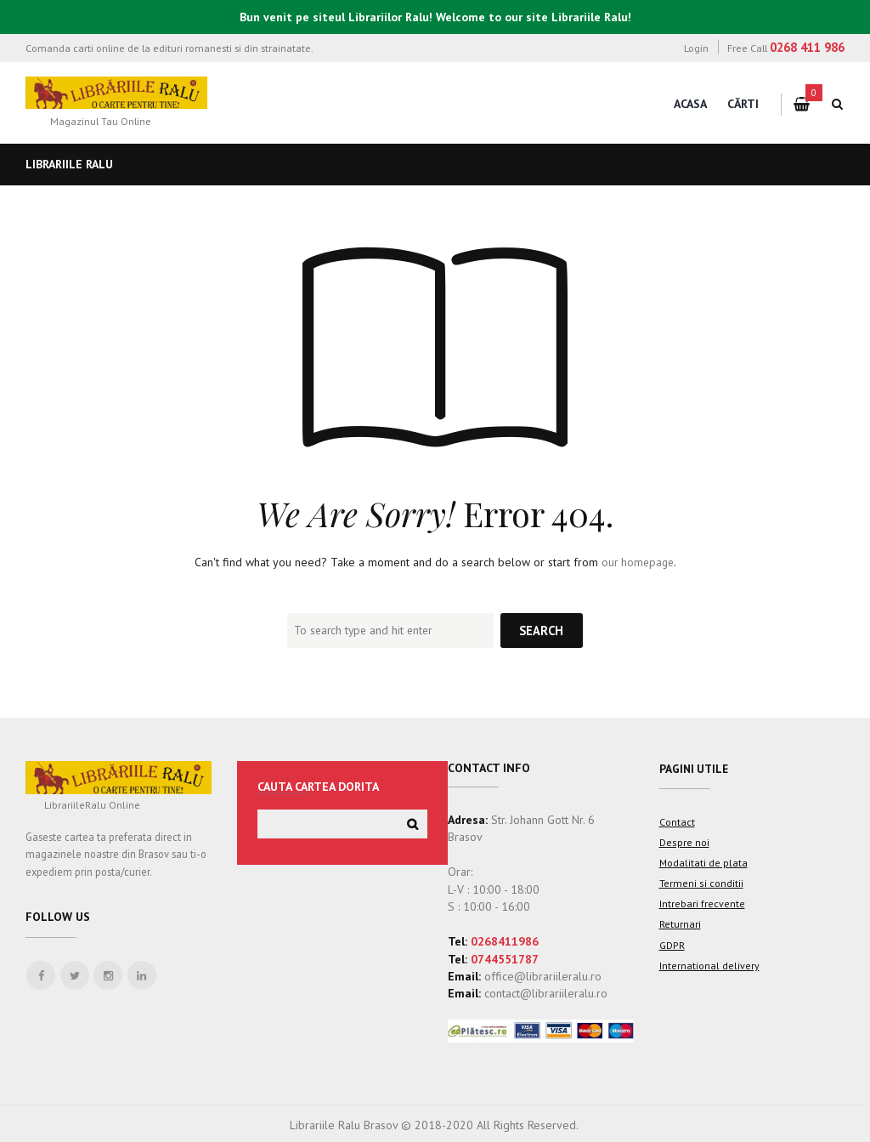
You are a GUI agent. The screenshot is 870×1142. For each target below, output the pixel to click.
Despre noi (684, 842)
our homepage (637, 562)
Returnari (680, 922)
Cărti (743, 103)
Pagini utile (695, 768)
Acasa (690, 103)
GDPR (671, 943)
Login (696, 47)
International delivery (708, 963)
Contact (677, 822)
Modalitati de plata (703, 862)
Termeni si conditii (701, 882)
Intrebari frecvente (702, 903)
